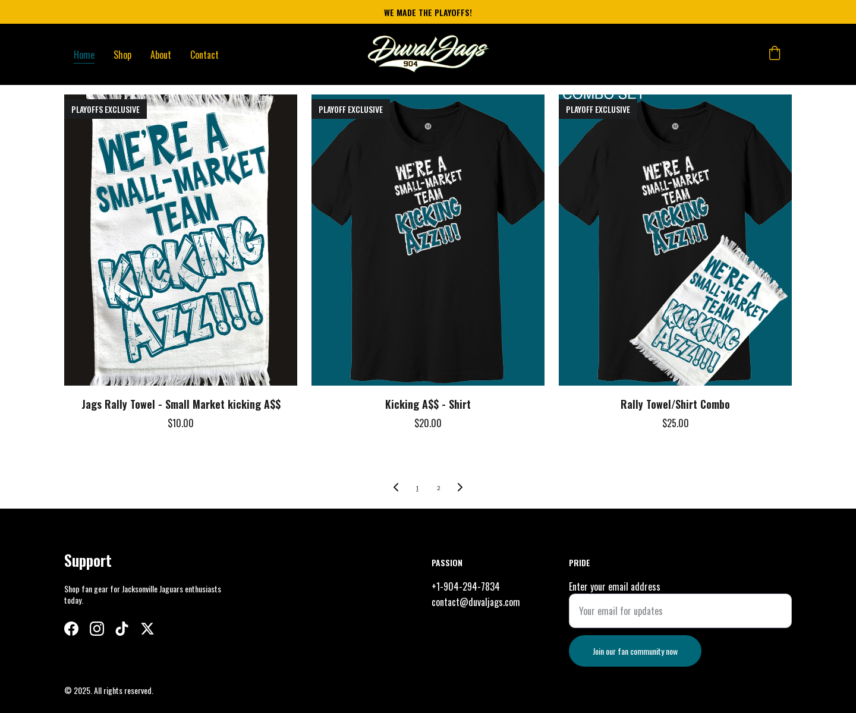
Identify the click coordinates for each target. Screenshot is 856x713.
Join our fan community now (635, 664)
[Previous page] (396, 488)
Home (84, 55)
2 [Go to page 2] (438, 488)
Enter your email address (614, 599)
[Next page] (460, 488)
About (160, 55)
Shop (122, 55)
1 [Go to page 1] (417, 488)
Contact (204, 55)
